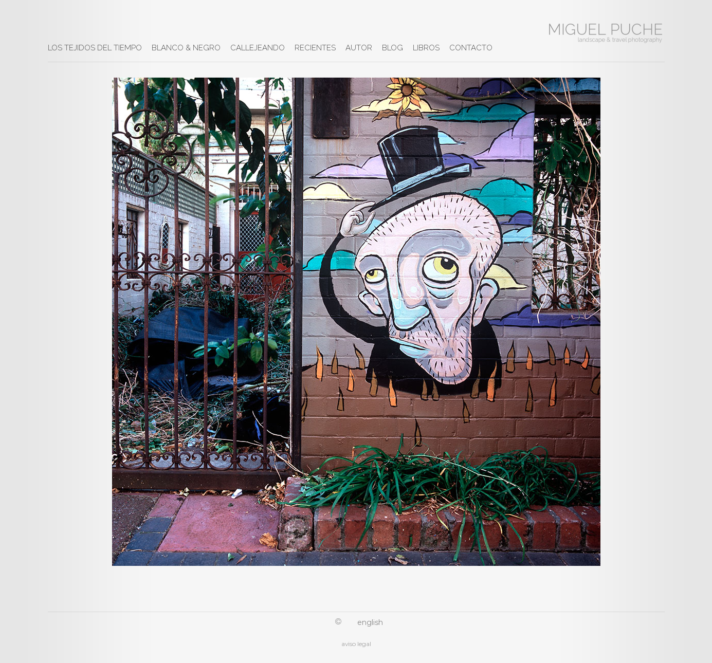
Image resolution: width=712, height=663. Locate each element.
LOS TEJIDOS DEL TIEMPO (95, 47)
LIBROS (426, 47)
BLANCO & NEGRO (186, 47)
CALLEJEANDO (257, 47)
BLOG (392, 47)
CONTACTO (470, 47)
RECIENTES (315, 47)
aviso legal (356, 644)
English (370, 622)
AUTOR (358, 47)
